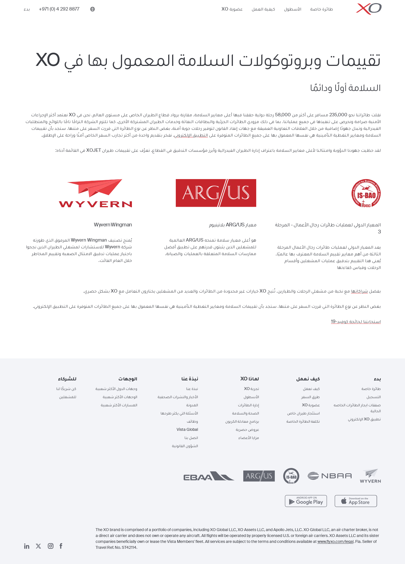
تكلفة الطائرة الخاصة (303, 421)
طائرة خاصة (321, 18)
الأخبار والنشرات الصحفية (178, 396)
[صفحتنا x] (38, 546)
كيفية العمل (263, 18)
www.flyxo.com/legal (336, 541)
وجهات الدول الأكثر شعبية (116, 388)
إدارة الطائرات (248, 404)
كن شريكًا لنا (66, 388)
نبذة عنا (192, 388)
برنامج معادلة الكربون (242, 421)
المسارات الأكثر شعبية (119, 404)
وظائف (192, 421)
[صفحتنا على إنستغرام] (50, 546)
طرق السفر (311, 396)
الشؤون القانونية (185, 445)
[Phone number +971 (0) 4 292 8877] (59, 18)
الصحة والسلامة (245, 413)
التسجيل (373, 396)
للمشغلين (67, 396)
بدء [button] (27, 18)
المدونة (192, 404)
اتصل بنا (191, 437)
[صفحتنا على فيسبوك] (61, 546)
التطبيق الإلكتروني (191, 135)
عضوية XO (232, 18)
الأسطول (292, 18)
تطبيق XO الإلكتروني (364, 419)
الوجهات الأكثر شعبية (120, 396)
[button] (355, 378)
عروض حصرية (247, 429)
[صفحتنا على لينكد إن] (26, 546)
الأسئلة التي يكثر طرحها (179, 413)
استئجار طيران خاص (303, 413)
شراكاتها (359, 291)
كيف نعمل (311, 388)
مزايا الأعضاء (248, 437)
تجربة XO (251, 388)
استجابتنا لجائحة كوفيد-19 (356, 321)
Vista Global (187, 429)
